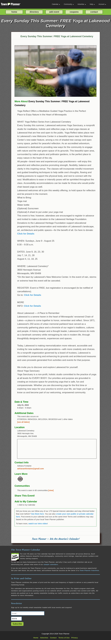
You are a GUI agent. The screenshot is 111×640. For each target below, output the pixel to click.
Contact (53, 638)
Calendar (56, 4)
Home (35, 638)
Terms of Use (63, 638)
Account (102, 4)
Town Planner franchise (89, 570)
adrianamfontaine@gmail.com (30, 469)
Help (92, 4)
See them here (37, 514)
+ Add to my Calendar (26, 505)
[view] (51, 490)
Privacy (74, 638)
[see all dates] (23, 422)
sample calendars (51, 564)
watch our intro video (37, 524)
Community (69, 4)
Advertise (82, 4)
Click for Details (25, 233)
